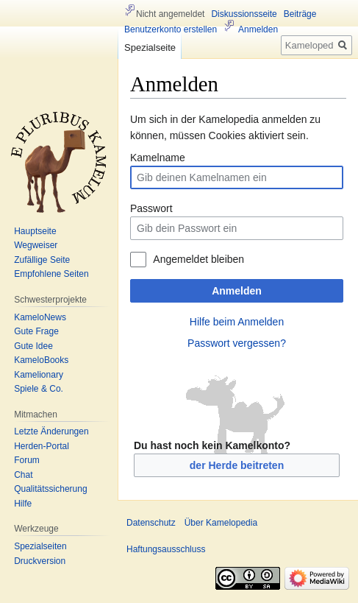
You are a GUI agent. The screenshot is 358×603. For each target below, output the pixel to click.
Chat (23, 475)
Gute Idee (33, 346)
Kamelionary (38, 375)
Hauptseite (35, 231)
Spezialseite (150, 47)
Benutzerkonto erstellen (170, 29)
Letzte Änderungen (51, 431)
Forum (27, 460)
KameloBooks (41, 360)
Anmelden (237, 291)
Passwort (151, 208)
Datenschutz (151, 523)
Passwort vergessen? (236, 343)
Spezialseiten (40, 546)
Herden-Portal (41, 446)
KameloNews (40, 317)
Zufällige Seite (42, 260)
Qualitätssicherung (50, 489)
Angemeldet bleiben (198, 259)
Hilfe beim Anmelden (237, 322)
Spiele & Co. (38, 389)
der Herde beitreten (237, 465)
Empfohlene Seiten (51, 274)
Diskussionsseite (243, 14)
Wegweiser (35, 245)
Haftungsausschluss (165, 549)
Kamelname (157, 157)
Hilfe (23, 503)
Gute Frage (36, 331)
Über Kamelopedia (221, 523)
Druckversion (39, 561)
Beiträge (300, 14)
